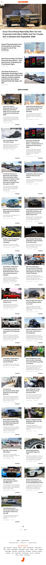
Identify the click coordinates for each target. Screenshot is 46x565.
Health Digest (15, 549)
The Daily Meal (25, 553)
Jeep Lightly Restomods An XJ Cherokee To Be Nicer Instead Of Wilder (11, 360)
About (18, 540)
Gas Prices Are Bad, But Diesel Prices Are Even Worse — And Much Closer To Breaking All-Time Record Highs (12, 61)
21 (20, 346)
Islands (31, 549)
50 (20, 162)
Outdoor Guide (21, 551)
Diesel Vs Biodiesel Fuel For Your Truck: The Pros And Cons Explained (34, 331)
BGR (5, 547)
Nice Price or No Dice (6, 317)
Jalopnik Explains (6, 128)
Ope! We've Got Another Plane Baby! (10, 451)
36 (43, 288)
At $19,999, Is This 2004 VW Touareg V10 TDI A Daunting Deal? (11, 331)
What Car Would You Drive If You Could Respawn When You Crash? (34, 302)
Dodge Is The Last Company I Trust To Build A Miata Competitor (11, 240)
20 (43, 128)
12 (43, 227)
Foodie (24, 547)
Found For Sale (29, 467)
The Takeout (37, 553)
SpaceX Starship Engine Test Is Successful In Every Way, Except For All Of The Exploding (11, 47)
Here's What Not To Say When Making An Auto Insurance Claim (33, 390)
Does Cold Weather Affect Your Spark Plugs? (10, 141)
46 (43, 254)
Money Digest (8, 551)
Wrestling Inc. (27, 554)
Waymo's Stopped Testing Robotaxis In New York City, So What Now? (34, 421)
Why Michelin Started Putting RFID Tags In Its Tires (33, 452)
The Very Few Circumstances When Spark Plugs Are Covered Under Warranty (11, 391)
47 (20, 197)
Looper (36, 549)
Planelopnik (5, 438)
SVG (13, 553)
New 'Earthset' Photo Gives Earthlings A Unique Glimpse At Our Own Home (34, 240)
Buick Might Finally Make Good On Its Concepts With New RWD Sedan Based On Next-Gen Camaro (11, 422)
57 (20, 254)
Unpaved (4, 346)
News (3, 4)
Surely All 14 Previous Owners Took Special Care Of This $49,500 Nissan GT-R (34, 481)
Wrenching (5, 496)
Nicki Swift (14, 551)
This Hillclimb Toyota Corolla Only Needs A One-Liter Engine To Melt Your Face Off (11, 511)
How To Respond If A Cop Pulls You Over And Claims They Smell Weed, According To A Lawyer (34, 361)
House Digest (22, 549)
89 (20, 317)
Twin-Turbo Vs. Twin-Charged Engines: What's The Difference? (10, 481)
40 (43, 467)
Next (25, 529)
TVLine (17, 554)
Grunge (8, 549)
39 (20, 227)
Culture (27, 346)
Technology (28, 438)
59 (43, 438)
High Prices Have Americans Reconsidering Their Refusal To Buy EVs (11, 211)
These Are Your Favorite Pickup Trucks (10, 301)
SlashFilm (40, 551)
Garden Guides (38, 547)
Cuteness (15, 547)
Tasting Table (18, 553)
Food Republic (30, 547)
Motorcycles (28, 162)
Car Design (5, 467)
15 (20, 496)
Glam (5, 549)
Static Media (15, 542)
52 (43, 346)
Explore (20, 547)
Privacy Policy (25, 540)
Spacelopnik (28, 94)
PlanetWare (28, 551)
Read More (17, 124)
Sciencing (34, 551)
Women (21, 554)
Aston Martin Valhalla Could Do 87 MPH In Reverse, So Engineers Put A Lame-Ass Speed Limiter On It (34, 212)
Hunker (27, 549)
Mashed (40, 549)
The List (31, 553)
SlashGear (8, 553)
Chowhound (9, 547)
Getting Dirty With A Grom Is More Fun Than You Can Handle (34, 175)
